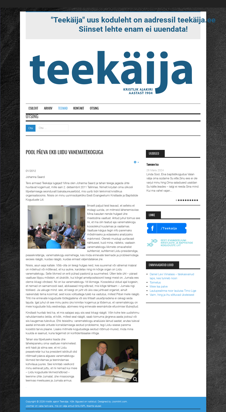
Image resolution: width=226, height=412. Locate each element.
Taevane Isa (152, 164)
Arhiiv (48, 108)
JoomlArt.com (119, 401)
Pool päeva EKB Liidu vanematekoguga (64, 152)
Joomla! (30, 405)
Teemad (63, 108)
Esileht (33, 108)
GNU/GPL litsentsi (84, 405)
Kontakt (78, 108)
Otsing (94, 108)
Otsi (30, 128)
